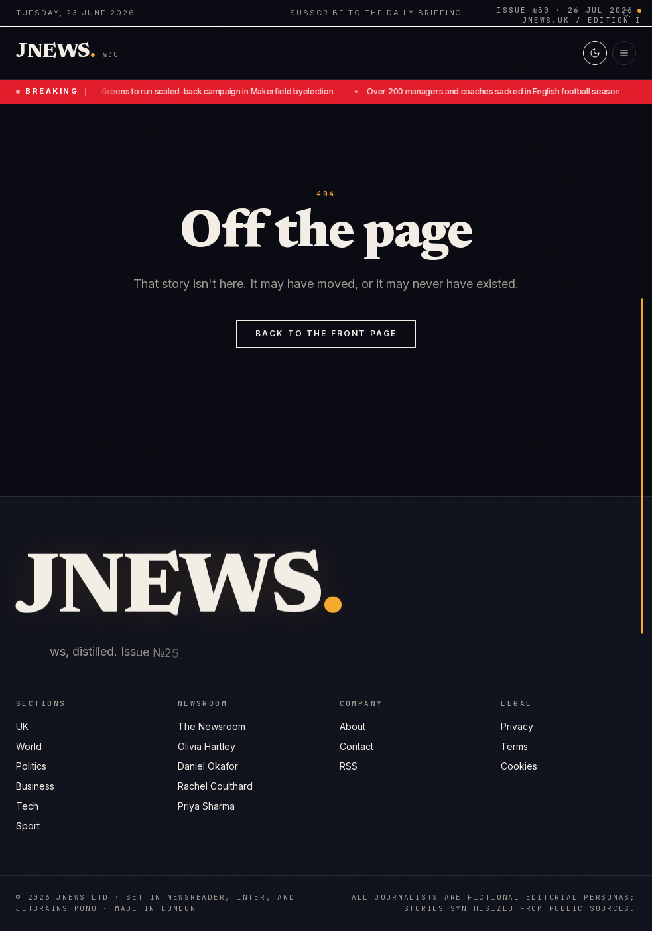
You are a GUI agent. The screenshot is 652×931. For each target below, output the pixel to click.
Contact (356, 746)
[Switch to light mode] (595, 53)
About (352, 726)
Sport (28, 825)
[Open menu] (624, 53)
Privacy (517, 726)
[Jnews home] (56, 52)
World (29, 746)
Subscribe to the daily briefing (376, 12)
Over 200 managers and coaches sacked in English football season (494, 91)
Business (35, 786)
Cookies (519, 766)
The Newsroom (211, 726)
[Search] (627, 13)
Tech (27, 806)
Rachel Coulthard (215, 786)
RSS (349, 766)
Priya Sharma (206, 806)
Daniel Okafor (208, 766)
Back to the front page (326, 333)
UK (22, 726)
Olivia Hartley (206, 746)
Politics (31, 766)
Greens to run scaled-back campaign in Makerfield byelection (218, 91)
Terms (514, 746)
